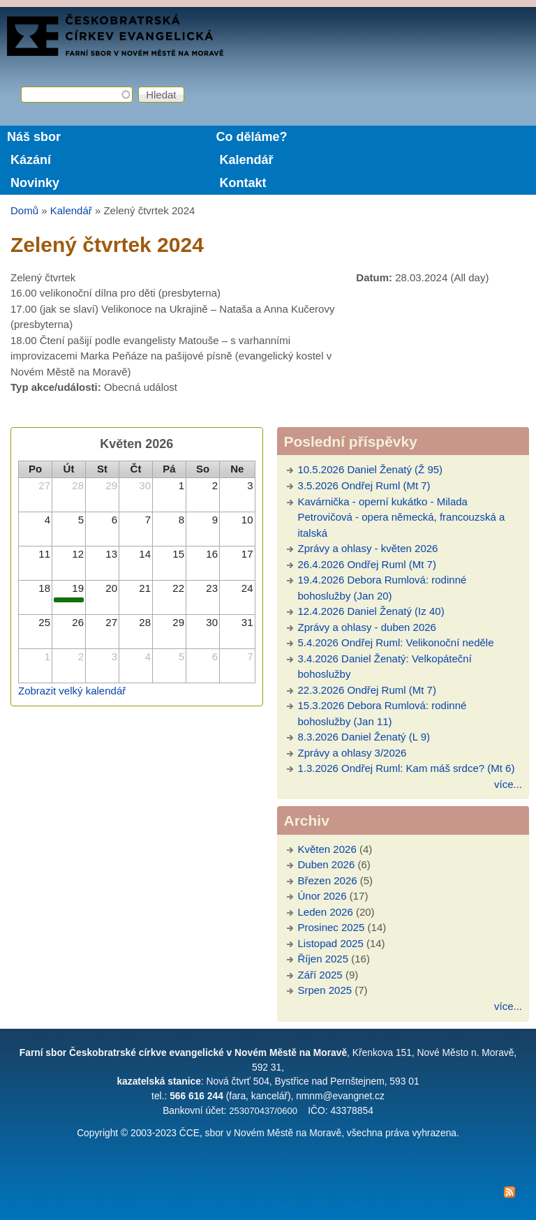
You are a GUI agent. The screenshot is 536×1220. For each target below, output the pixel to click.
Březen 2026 (327, 880)
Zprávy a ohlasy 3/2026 (352, 753)
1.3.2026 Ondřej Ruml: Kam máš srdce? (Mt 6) (406, 768)
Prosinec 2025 (331, 927)
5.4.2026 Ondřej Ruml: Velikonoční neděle (396, 642)
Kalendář (246, 160)
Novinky (34, 183)
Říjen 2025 (323, 959)
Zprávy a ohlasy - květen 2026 (368, 548)
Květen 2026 (327, 849)
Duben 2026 (326, 864)
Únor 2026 (322, 896)
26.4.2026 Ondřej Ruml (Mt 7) (367, 564)
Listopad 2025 (331, 943)
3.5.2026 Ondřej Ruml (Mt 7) (364, 485)
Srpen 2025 (325, 990)
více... (508, 784)
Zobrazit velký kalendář (72, 691)
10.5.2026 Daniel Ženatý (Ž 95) (370, 469)
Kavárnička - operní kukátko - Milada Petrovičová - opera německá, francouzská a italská (401, 517)
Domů (24, 210)
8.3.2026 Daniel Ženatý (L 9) (364, 737)
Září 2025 (320, 975)
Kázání (30, 160)
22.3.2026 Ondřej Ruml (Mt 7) (367, 690)
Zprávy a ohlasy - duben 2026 (367, 627)
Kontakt (242, 183)
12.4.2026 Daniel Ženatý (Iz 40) (371, 611)
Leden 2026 (325, 912)
